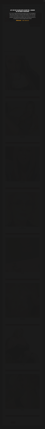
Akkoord (18, 20)
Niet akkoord (25, 20)
